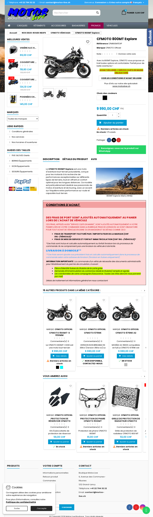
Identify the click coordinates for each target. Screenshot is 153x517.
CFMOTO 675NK (92, 332)
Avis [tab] (94, 159)
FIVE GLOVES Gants (20, 155)
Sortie (17, 508)
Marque (101, 47)
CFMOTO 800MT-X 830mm (59, 334)
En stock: (101, 132)
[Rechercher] (76, 13)
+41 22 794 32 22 (27, 2)
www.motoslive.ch (121, 86)
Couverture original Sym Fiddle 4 (28, 79)
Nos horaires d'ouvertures (24, 142)
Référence (102, 43)
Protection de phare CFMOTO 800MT (92, 420)
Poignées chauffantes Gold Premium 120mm (28, 97)
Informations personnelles (55, 472)
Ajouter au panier (111, 122)
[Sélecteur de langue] (137, 2)
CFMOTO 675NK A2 (125, 332)
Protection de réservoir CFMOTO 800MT (60, 421)
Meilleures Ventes (18, 39)
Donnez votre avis (127, 53)
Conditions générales (22, 131)
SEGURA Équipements (22, 171)
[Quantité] (112, 115)
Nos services (17, 136)
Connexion (100, 2)
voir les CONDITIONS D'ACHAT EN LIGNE (121, 78)
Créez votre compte (119, 2)
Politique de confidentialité (21, 502)
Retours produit (50, 476)
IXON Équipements (20, 166)
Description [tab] (51, 159)
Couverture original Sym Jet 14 (28, 62)
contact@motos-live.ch (58, 2)
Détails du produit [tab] (75, 159)
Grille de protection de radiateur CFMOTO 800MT (126, 421)
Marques (13, 112)
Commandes (49, 480)
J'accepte (41, 508)
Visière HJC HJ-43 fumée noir (28, 48)
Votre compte (52, 466)
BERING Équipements (21, 160)
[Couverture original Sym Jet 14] (13, 61)
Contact (85, 466)
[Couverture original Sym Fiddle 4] (13, 78)
